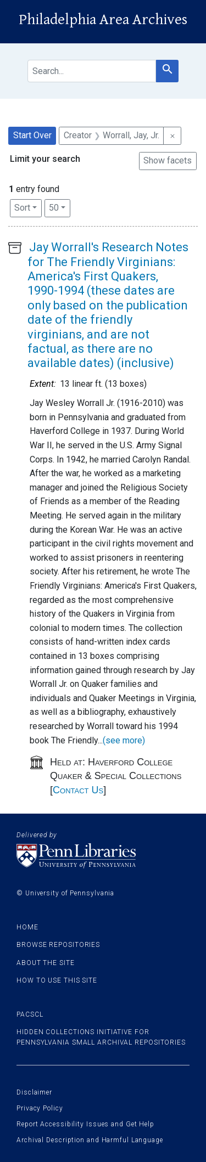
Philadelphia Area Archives (103, 20)
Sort (22, 207)
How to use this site (56, 980)
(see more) (124, 740)
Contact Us (78, 790)
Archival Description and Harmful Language (89, 1140)
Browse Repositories (58, 945)
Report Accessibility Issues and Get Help (85, 1124)
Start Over (32, 135)
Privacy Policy (39, 1108)
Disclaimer (34, 1092)
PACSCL (29, 1014)
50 (59, 207)
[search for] (91, 71)
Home (27, 927)
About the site (45, 963)
